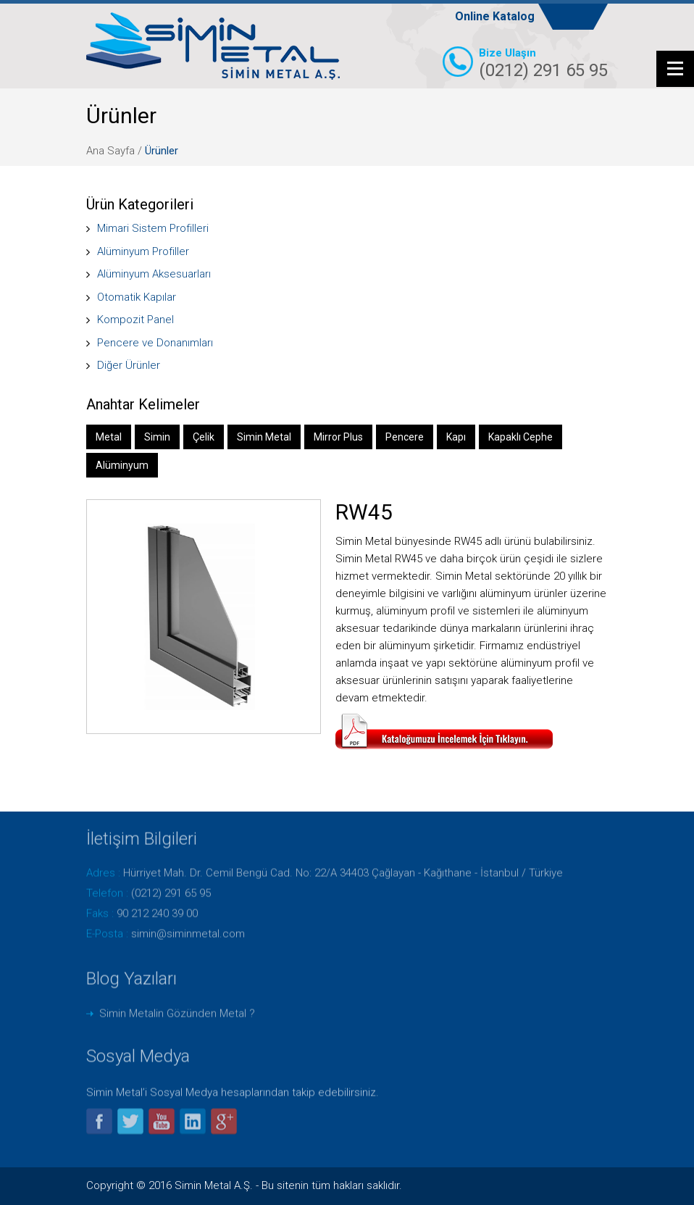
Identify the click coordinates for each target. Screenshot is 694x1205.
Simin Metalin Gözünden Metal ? (177, 1009)
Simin (157, 437)
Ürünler (161, 150)
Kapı (456, 437)
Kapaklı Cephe (520, 437)
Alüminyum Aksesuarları (154, 273)
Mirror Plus (338, 437)
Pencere (404, 437)
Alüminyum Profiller (143, 251)
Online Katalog (495, 16)
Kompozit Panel (135, 319)
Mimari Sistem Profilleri (153, 228)
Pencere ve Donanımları (155, 342)
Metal (109, 437)
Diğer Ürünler (128, 365)
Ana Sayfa (110, 150)
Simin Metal (264, 437)
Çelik (203, 437)
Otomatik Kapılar (136, 296)
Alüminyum (122, 465)
